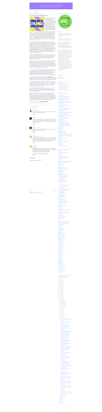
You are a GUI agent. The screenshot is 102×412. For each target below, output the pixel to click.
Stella (34, 117)
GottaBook (60, 197)
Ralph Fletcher (60, 260)
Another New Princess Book (65, 357)
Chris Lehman (32, 36)
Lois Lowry (60, 251)
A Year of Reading (51, 5)
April (61, 314)
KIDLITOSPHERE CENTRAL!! (65, 385)
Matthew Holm (60, 252)
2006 (60, 403)
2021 (60, 278)
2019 (60, 282)
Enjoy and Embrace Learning (63, 156)
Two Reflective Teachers (62, 180)
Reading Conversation (64, 371)
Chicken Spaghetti (61, 194)
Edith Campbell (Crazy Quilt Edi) (64, 122)
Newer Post (31, 190)
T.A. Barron (60, 272)
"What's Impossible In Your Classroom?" (45, 82)
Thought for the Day (63, 338)
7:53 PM (38, 127)
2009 (60, 299)
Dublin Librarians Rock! (64, 393)
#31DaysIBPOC (61, 95)
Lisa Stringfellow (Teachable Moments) (65, 134)
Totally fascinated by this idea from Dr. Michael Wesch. (39, 60)
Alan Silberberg (60, 224)
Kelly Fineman (60, 245)
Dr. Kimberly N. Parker (62, 116)
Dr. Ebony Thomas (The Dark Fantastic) (65, 115)
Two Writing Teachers (62, 181)
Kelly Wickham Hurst (62, 131)
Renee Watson (60, 261)
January (61, 397)
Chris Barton (60, 230)
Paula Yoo (60, 257)
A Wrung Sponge (61, 191)
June (61, 310)
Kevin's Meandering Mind (62, 158)
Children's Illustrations (62, 196)
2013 (60, 292)
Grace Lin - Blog (61, 236)
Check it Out (60, 155)
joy (33, 145)
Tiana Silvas (60, 142)
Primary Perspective (61, 167)
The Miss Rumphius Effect (62, 177)
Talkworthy (60, 173)
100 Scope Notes (61, 187)
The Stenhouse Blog (61, 216)
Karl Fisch (43, 55)
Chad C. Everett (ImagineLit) (63, 105)
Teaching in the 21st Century (63, 174)
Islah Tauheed (60, 128)
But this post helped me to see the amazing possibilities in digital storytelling (42, 88)
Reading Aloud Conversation (65, 376)
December (62, 300)
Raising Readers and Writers (63, 168)
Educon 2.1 (31, 32)
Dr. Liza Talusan (61, 119)
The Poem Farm (61, 215)
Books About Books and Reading (63, 89)
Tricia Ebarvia (60, 144)
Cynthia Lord (60, 232)
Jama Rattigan (60, 239)
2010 (60, 297)
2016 (60, 287)
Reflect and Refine (61, 171)
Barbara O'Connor (61, 227)
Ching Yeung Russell (61, 229)
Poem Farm (60, 165)
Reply (34, 114)
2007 (60, 401)
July (61, 309)
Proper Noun (60, 206)
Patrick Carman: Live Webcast (65, 380)
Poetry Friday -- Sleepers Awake (65, 346)
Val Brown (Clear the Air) (62, 145)
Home (43, 190)
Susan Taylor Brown (61, 270)
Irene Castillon (60, 126)
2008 (60, 399)
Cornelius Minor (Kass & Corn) (63, 108)
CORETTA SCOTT (63, 358)
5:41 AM (36, 110)
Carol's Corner (60, 153)
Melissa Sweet (60, 254)
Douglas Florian (61, 233)
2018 (60, 283)
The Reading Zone (61, 179)
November (62, 302)
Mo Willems (60, 255)
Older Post (54, 190)
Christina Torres (61, 106)
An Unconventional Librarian (63, 152)
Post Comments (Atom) (38, 192)
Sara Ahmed (60, 139)
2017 (60, 285)
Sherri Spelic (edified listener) (63, 141)
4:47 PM (35, 145)
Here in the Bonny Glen (62, 199)
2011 (60, 295)
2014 (60, 290)
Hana (34, 110)
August (61, 307)
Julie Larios (60, 244)
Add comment (32, 157)
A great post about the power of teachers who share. (38, 76)
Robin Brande (60, 263)
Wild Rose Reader (61, 218)
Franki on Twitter (61, 77)
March (61, 315)
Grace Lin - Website (61, 238)
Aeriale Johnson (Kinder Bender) (63, 96)
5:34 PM (36, 117)
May (61, 312)
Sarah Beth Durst (61, 266)
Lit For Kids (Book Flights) (63, 202)
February (62, 317)
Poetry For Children (61, 205)
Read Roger (60, 208)
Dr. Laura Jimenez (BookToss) (63, 118)
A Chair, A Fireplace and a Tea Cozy (64, 189)
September (62, 305)
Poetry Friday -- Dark (64, 366)
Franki (34, 127)
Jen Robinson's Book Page (62, 200)
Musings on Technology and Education (64, 161)
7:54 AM (41, 136)
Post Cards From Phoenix (64, 336)
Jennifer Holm (60, 242)
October (61, 303)
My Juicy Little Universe (62, 162)
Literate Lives (60, 159)
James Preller (60, 241)
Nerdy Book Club (61, 164)
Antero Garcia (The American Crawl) (64, 100)
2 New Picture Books (63, 355)
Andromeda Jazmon (36, 136)
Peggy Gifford (60, 258)
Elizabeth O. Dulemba (62, 235)
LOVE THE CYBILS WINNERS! (66, 365)
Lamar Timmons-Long (62, 132)
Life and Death (62, 360)
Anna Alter (60, 226)
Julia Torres (60, 129)
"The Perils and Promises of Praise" (38, 94)
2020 (60, 280)
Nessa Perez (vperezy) (62, 138)
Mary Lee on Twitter (61, 78)
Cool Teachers (62, 390)
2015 (60, 288)
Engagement (62, 350)
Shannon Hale (60, 269)
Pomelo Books (60, 59)
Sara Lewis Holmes (61, 264)
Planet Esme (60, 203)
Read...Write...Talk (61, 170)
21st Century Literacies (38, 102)
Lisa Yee (59, 248)
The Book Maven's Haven (62, 176)
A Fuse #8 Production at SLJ (63, 190)
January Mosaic (63, 395)
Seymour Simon (61, 267)
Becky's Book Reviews (62, 193)
